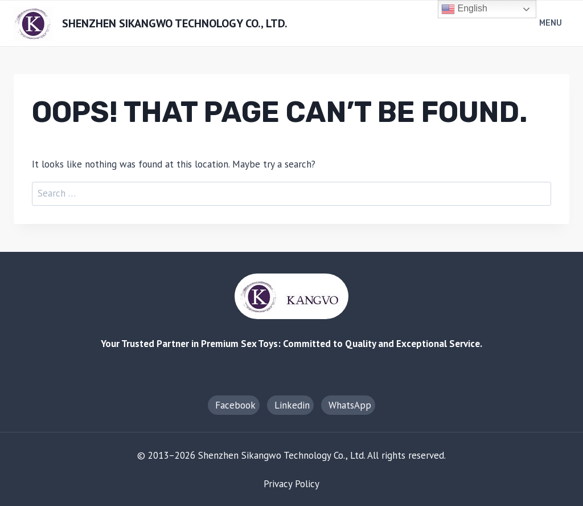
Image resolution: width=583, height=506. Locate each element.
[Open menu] (551, 23)
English (464, 9)
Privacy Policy (291, 484)
